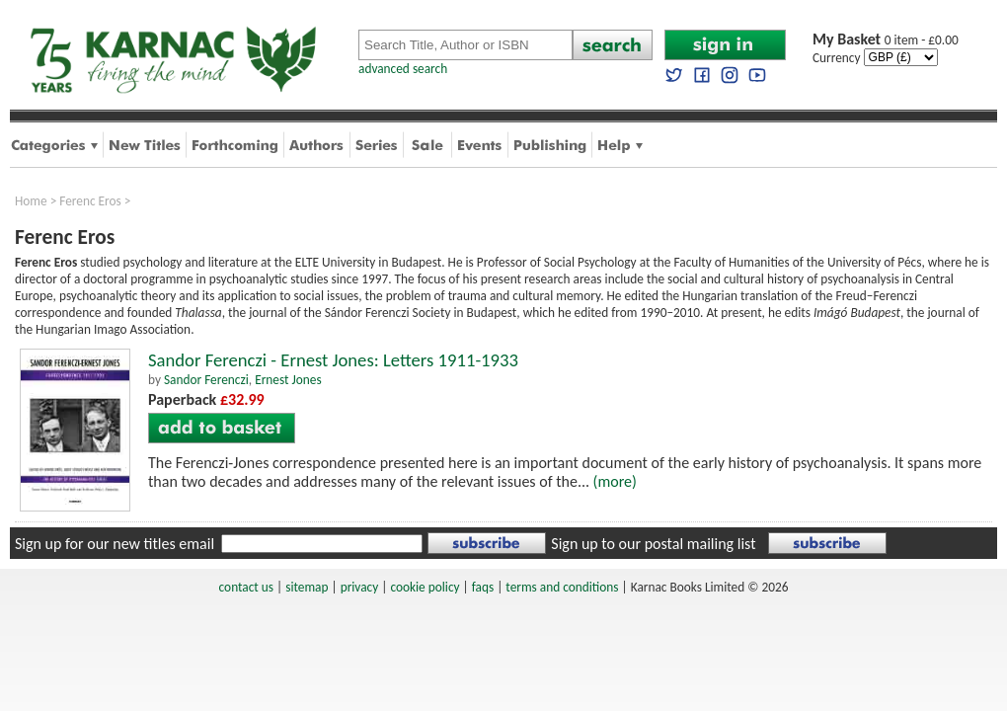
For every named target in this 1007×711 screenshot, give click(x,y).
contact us (246, 587)
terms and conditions (561, 587)
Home (31, 201)
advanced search (402, 68)
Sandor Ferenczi (206, 379)
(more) (615, 481)
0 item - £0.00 (886, 40)
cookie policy (424, 587)
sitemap (306, 587)
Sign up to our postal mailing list (653, 543)
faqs (483, 587)
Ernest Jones (288, 379)
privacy (360, 587)
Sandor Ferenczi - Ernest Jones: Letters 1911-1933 (333, 360)
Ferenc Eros (90, 201)
